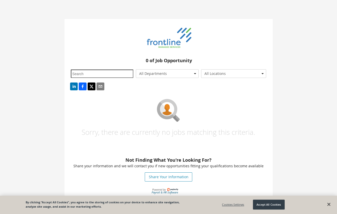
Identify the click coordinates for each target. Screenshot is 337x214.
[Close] (328, 204)
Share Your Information (168, 176)
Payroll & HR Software (165, 192)
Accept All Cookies (268, 204)
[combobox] (167, 73)
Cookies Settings (233, 204)
